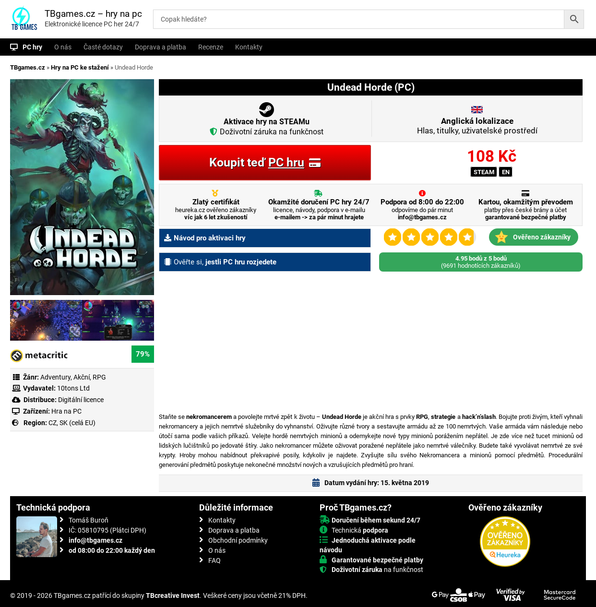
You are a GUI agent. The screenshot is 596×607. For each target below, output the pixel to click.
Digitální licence (80, 400)
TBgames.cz (27, 67)
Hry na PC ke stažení (80, 67)
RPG (99, 377)
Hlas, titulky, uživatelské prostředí (477, 125)
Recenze (210, 47)
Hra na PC (66, 411)
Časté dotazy (103, 47)
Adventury (55, 377)
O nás (63, 47)
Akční (81, 377)
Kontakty (248, 47)
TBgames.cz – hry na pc (93, 13)
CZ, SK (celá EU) (71, 423)
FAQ (214, 560)
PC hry (32, 47)
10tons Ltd (73, 388)
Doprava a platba (160, 47)
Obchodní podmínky (238, 540)
